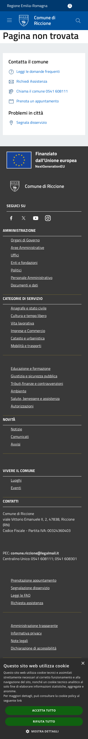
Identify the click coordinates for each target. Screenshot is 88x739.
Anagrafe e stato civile (28, 308)
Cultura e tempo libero (28, 315)
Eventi (16, 488)
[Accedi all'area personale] (69, 6)
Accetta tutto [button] (44, 710)
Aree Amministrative (27, 247)
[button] (44, 731)
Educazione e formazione (30, 368)
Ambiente (18, 391)
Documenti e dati (24, 285)
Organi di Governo (25, 240)
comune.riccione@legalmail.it (35, 553)
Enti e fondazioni (24, 262)
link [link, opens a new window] (19, 701)
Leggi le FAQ (21, 595)
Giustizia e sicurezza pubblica (34, 376)
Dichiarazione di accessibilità (33, 648)
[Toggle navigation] (9, 20)
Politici (16, 270)
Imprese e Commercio (28, 330)
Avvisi (15, 444)
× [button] (82, 663)
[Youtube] (35, 218)
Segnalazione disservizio (30, 588)
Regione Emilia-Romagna (27, 5)
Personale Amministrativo (31, 277)
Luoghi (16, 480)
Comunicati (20, 436)
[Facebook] (11, 218)
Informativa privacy (26, 633)
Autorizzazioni (22, 406)
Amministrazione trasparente (34, 625)
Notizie (16, 429)
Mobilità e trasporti (26, 345)
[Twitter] (23, 218)
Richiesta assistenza (27, 603)
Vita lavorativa (22, 323)
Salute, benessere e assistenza (35, 398)
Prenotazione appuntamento (33, 580)
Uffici (15, 255)
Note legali (19, 640)
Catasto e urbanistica (28, 338)
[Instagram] (48, 218)
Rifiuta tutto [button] (44, 722)
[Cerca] (78, 20)
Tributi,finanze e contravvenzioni (37, 383)
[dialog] (44, 698)
